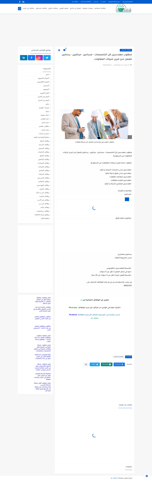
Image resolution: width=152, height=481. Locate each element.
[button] (119, 364)
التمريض (46, 85)
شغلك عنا (75, 2)
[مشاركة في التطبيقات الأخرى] (86, 364)
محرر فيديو (45, 122)
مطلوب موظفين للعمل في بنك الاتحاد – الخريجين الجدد (42, 328)
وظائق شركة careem (42, 215)
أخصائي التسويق (43, 78)
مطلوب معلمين (44, 126)
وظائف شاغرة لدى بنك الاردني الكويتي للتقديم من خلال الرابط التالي (42, 309)
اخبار (47, 74)
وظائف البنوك (44, 141)
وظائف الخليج (53, 8)
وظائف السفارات (43, 163)
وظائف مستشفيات (42, 211)
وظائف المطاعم (100, 8)
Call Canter (45, 218)
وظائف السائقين (41, 8)
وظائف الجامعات (43, 152)
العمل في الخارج (75, 8)
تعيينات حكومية (88, 8)
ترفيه (47, 104)
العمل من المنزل (43, 100)
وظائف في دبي (44, 203)
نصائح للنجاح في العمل (41, 137)
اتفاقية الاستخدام (86, 2)
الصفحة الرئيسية (128, 2)
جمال (47, 111)
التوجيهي (46, 89)
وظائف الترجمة (44, 144)
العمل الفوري (63, 8)
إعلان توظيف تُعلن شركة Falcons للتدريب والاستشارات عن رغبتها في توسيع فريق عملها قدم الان (42, 387)
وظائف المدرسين (43, 178)
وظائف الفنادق (44, 170)
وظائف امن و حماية (42, 192)
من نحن (96, 2)
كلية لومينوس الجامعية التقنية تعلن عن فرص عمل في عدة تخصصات (43, 356)
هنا (81, 300)
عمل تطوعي (45, 119)
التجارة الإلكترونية (43, 82)
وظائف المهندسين (43, 185)
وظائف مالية (45, 207)
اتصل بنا (103, 2)
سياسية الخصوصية (114, 2)
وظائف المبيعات (43, 174)
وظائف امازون (44, 189)
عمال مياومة (45, 115)
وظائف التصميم (44, 148)
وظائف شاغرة (44, 196)
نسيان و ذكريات (44, 133)
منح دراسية (45, 130)
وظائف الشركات (126, 50)
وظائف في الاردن (28, 8)
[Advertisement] (76, 30)
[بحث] (19, 8)
